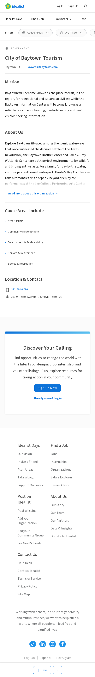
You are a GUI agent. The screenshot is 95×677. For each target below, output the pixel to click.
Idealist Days (14, 19)
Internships (59, 461)
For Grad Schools (29, 543)
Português (63, 658)
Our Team (58, 513)
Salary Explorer (61, 477)
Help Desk (25, 563)
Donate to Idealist (64, 536)
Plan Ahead (26, 469)
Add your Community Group (31, 533)
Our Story (57, 505)
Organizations (61, 469)
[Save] (42, 670)
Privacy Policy (27, 586)
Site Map (24, 594)
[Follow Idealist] (32, 644)
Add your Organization (27, 520)
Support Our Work (30, 485)
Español (45, 658)
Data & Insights (62, 528)
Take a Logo (26, 477)
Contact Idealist (29, 571)
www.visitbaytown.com (43, 67)
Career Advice (60, 485)
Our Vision (25, 454)
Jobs (54, 454)
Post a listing (27, 510)
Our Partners (60, 520)
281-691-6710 (19, 289)
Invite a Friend (28, 461)
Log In (59, 6)
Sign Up (73, 6)
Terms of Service (29, 578)
